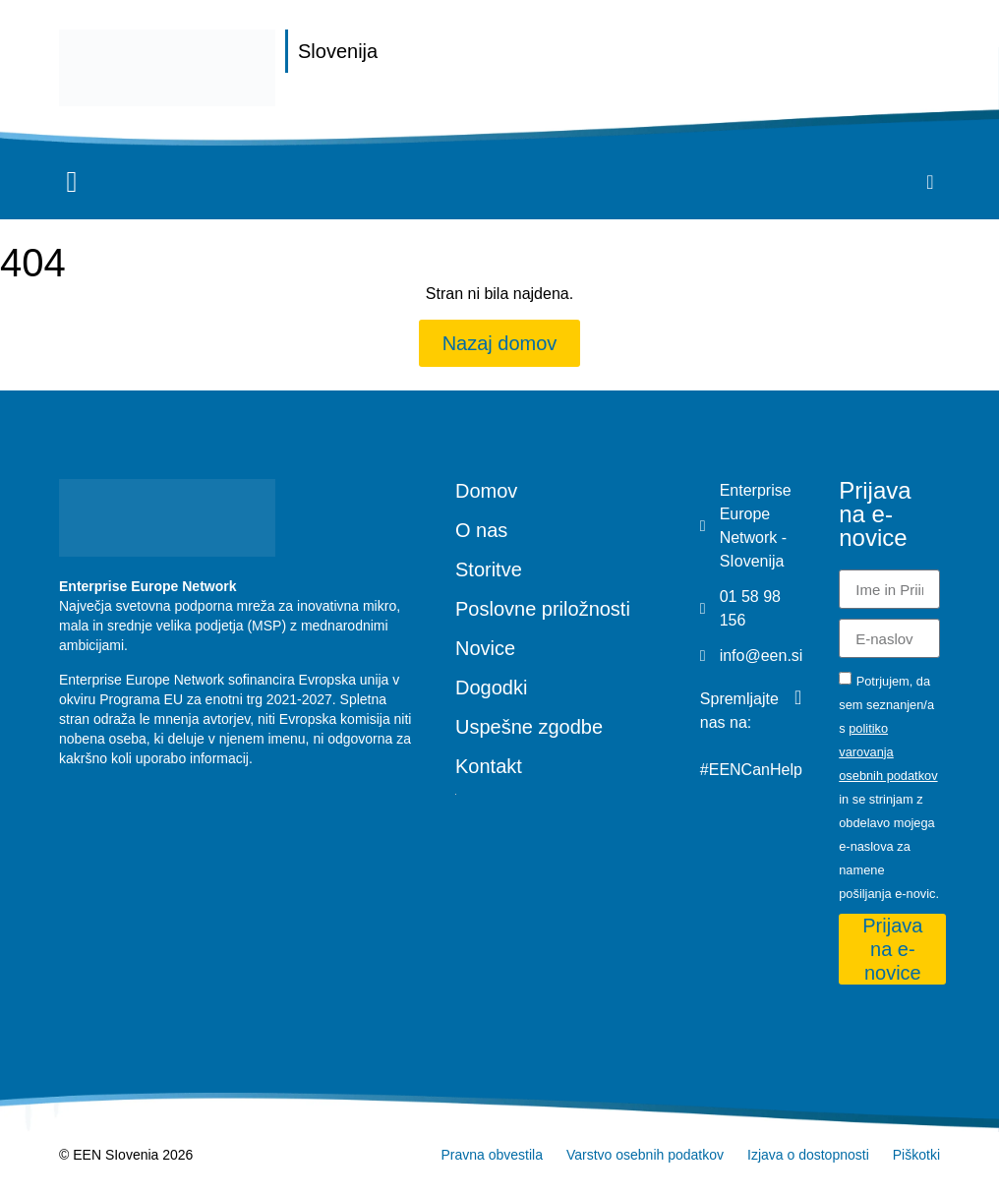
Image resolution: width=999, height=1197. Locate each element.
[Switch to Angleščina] (558, 794)
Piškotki (916, 1155)
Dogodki (491, 687)
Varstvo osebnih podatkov (645, 1155)
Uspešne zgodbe (529, 727)
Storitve (488, 569)
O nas (481, 530)
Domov (486, 491)
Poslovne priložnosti (542, 609)
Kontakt (488, 766)
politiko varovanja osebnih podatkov (888, 752)
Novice (485, 648)
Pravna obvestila (492, 1155)
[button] (72, 182)
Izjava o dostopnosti (808, 1155)
